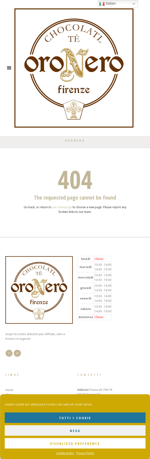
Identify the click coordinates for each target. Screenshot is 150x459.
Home (9, 390)
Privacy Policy (85, 453)
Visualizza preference (75, 443)
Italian (107, 4)
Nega (75, 430)
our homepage (62, 207)
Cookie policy (65, 453)
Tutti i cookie (75, 417)
